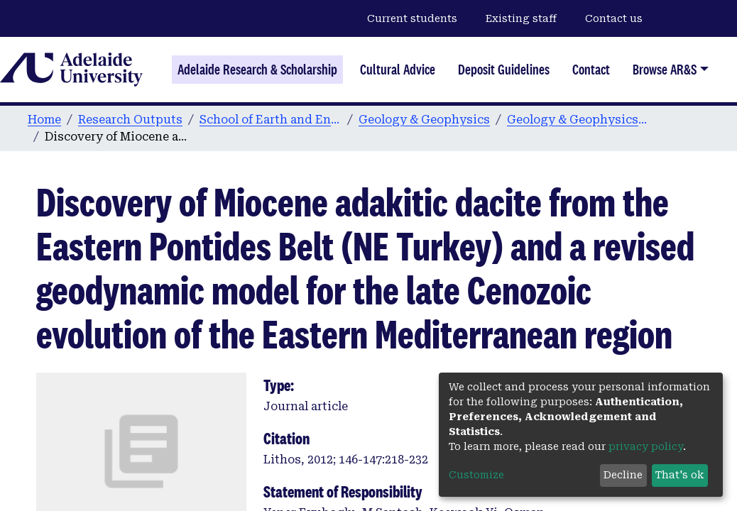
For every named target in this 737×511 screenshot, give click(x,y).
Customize (476, 474)
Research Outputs (130, 119)
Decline (623, 474)
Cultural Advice (397, 69)
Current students (412, 18)
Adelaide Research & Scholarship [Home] (257, 69)
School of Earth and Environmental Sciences (271, 119)
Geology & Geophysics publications (578, 119)
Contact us (614, 18)
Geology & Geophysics (424, 119)
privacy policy (645, 446)
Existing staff (521, 18)
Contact (591, 69)
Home (44, 119)
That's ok (679, 474)
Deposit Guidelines (504, 69)
